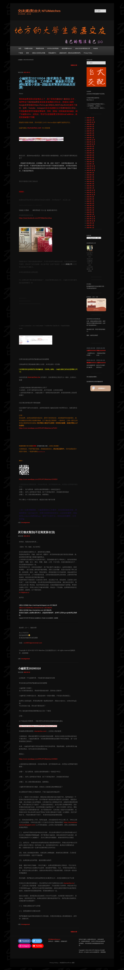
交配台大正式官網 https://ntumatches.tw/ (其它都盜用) (35, 607)
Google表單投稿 (25, 105)
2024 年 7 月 (90, 150)
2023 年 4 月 (90, 181)
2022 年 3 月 (90, 210)
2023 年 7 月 (90, 177)
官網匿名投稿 (28, 48)
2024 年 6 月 (90, 153)
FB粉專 (95, 48)
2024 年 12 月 (91, 140)
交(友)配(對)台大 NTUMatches (39, 11)
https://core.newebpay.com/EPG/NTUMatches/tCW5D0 (38, 479)
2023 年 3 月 (90, 183)
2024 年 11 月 (91, 142)
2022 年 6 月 (90, 203)
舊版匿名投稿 (40, 48)
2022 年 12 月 (91, 190)
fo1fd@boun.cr (24, 592)
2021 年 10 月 (91, 221)
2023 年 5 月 (90, 179)
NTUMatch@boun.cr (54, 939)
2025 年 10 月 (91, 122)
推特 (27, 53)
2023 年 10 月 (91, 170)
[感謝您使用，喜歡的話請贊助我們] (69, 53)
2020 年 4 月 (90, 225)
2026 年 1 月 (90, 120)
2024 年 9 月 (90, 146)
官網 (62, 108)
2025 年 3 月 (90, 133)
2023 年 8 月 (90, 175)
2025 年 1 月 (90, 137)
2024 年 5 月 (90, 155)
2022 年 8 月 (90, 199)
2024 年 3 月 (90, 159)
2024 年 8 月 (90, 148)
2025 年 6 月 (90, 126)
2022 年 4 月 (90, 208)
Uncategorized (25, 522)
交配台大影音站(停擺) (38, 53)
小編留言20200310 (29, 668)
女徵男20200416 (101, 362)
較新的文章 (75, 65)
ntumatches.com (40, 731)
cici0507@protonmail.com (33, 643)
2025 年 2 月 (90, 135)
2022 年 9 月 (90, 197)
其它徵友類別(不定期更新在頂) (36, 532)
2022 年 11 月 (91, 192)
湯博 (25, 108)
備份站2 (67, 99)
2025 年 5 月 (90, 129)
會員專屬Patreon (67, 48)
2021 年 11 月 (91, 219)
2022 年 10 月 (91, 194)
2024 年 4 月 (90, 157)
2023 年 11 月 (91, 168)
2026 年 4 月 (90, 118)
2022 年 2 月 (90, 212)
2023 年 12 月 (91, 166)
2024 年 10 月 (91, 144)
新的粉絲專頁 (34, 102)
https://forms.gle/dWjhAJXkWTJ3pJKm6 (51, 105)
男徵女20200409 (101, 350)
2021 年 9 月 (90, 223)
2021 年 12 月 (91, 216)
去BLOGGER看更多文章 (82, 48)
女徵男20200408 (91, 350)
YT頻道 (21, 53)
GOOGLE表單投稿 (52, 48)
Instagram (41, 108)
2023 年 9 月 (90, 172)
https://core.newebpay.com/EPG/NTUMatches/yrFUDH (38, 428)
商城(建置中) (52, 53)
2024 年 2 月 (90, 161)
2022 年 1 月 (90, 214)
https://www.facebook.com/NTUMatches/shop (35, 218)
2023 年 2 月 (90, 186)
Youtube (31, 108)
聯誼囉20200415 (91, 362)
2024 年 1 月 (90, 164)
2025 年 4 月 (90, 131)
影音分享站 (71, 108)
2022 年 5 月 (90, 205)
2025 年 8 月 (90, 124)
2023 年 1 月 (90, 188)
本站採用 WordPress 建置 (67, 962)
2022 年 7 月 (90, 201)
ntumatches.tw (69, 883)
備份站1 (59, 99)
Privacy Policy (88, 53)
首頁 (20, 48)
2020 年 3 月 (90, 227)
